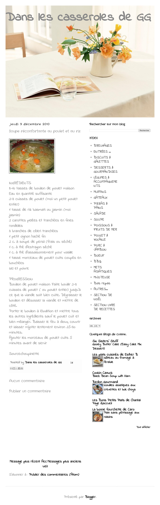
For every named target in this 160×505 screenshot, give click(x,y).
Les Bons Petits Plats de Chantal (116, 400)
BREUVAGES (103, 145)
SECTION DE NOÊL (103, 297)
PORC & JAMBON (100, 247)
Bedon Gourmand (105, 382)
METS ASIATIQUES (103, 269)
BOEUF (99, 255)
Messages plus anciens (64, 461)
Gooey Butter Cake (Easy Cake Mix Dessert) (116, 346)
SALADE (100, 213)
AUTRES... (101, 289)
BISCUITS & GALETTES (102, 159)
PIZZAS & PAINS (101, 205)
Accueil (44, 464)
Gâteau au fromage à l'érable (119, 360)
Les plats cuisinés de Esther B (115, 354)
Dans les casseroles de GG (78, 18)
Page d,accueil (102, 403)
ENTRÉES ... (102, 151)
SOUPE (99, 219)
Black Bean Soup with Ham (111, 376)
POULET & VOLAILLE (101, 237)
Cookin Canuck (102, 373)
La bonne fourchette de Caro (113, 409)
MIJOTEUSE (102, 277)
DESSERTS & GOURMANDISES (105, 169)
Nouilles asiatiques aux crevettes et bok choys (120, 387)
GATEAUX (101, 197)
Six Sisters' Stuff (105, 341)
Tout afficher (143, 427)
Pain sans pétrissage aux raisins (121, 414)
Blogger (90, 497)
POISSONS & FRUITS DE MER (105, 227)
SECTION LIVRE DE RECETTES (104, 307)
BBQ (97, 261)
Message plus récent (25, 461)
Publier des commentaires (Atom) (54, 474)
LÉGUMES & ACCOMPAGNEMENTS (105, 181)
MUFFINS (100, 191)
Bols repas (102, 283)
